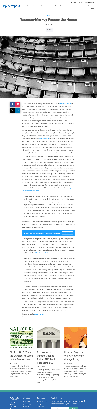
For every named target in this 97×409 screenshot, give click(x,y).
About (82, 5)
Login (74, 2)
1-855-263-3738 (89, 2)
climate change (44, 139)
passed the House (65, 104)
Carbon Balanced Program (13, 404)
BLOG (48, 15)
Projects (73, 5)
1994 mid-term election (42, 253)
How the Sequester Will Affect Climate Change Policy (74, 356)
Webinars (91, 5)
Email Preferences (41, 406)
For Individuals (32, 5)
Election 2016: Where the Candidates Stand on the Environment (21, 356)
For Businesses (46, 5)
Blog (92, 8)
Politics (49, 30)
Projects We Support (27, 406)
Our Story (26, 401)
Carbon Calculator (61, 5)
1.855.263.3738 (42, 401)
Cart (82, 2)
